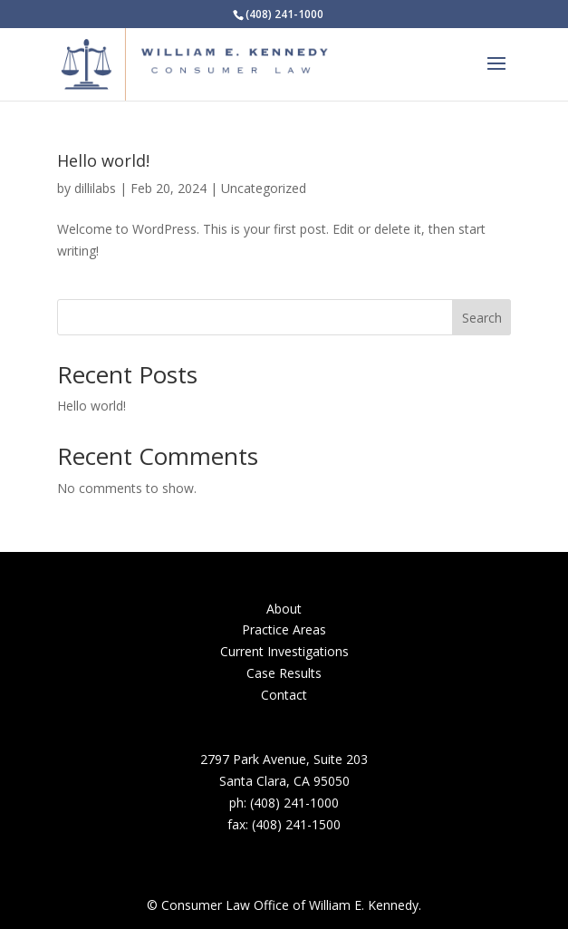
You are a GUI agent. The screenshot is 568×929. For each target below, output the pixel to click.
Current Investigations (284, 651)
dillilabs (95, 188)
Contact (284, 694)
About (284, 608)
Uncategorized (263, 188)
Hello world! (103, 160)
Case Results (284, 673)
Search (482, 317)
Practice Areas (284, 629)
